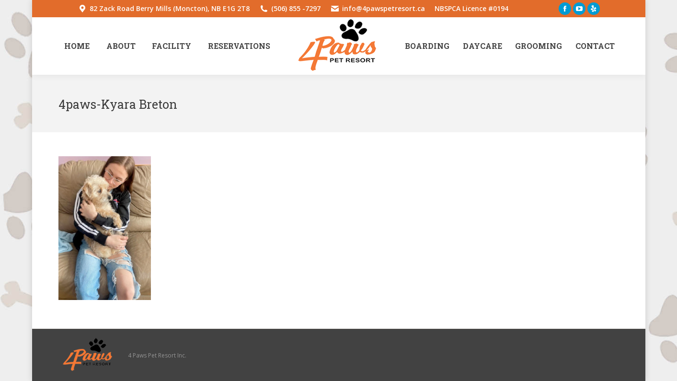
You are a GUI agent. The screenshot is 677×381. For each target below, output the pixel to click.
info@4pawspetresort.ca (383, 8)
